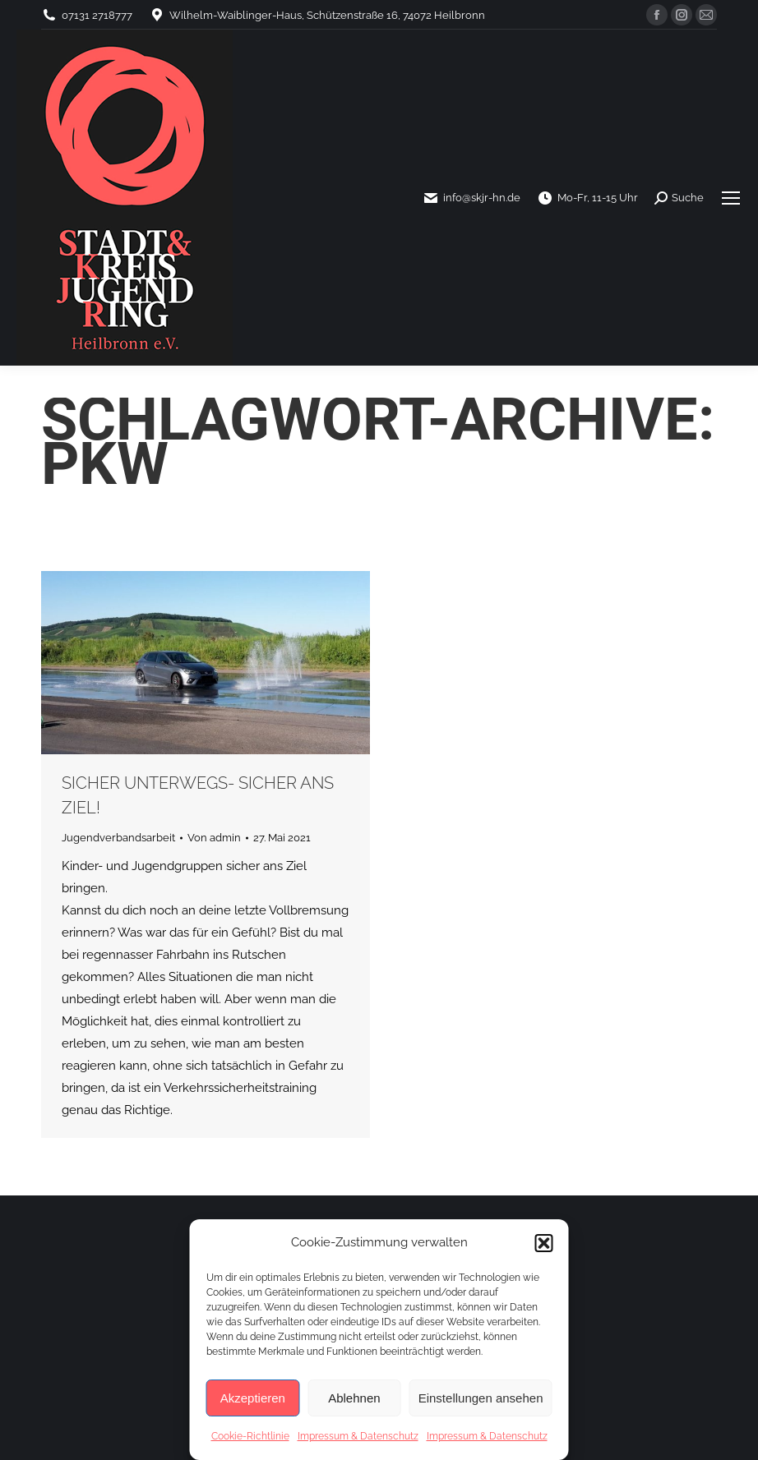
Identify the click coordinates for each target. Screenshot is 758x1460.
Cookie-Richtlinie (250, 1436)
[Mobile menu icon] (731, 198)
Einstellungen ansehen (480, 1398)
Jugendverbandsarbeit (118, 837)
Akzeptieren (252, 1398)
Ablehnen (354, 1398)
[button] (544, 1243)
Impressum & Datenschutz (358, 1436)
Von (214, 837)
